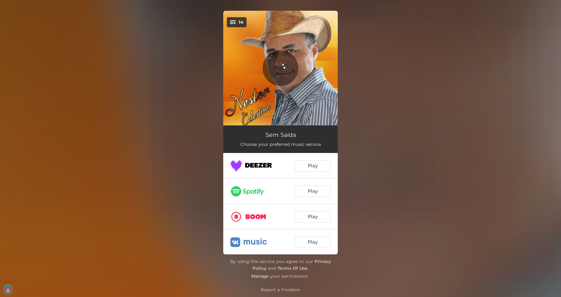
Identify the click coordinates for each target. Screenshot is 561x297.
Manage (260, 276)
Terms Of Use (293, 268)
